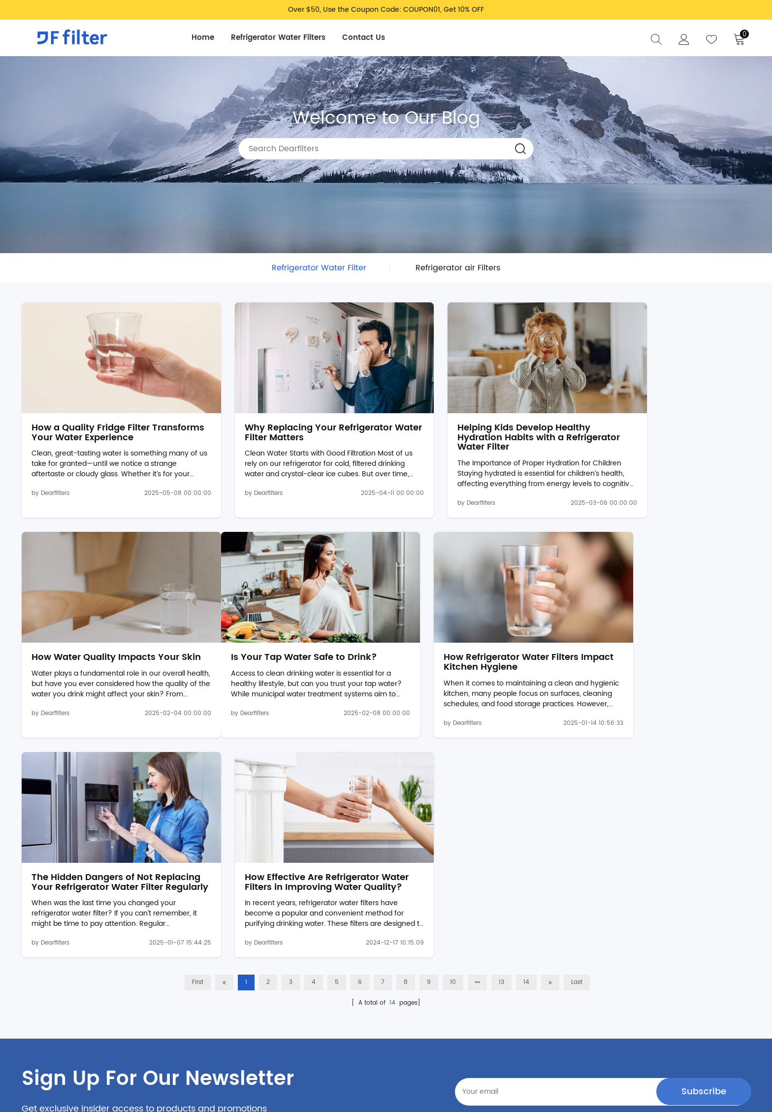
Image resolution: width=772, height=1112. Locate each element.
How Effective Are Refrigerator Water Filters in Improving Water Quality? (662, 636)
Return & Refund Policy (349, 988)
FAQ (428, 957)
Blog (429, 973)
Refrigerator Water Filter (319, 268)
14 (526, 741)
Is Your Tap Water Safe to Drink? (105, 627)
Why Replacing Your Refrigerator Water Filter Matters (291, 417)
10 (453, 741)
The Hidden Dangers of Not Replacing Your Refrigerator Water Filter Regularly (465, 636)
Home (205, 38)
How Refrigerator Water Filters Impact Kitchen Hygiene (284, 632)
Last (576, 741)
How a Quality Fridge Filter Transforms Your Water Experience (91, 421)
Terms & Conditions (344, 1004)
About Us (436, 988)
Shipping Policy (337, 973)
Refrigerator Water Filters (280, 38)
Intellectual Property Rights (67, 1031)
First (197, 741)
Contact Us (366, 38)
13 (501, 741)
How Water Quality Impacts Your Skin (663, 417)
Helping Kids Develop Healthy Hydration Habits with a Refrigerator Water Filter (469, 421)
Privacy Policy (334, 957)
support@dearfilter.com (84, 1019)
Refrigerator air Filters (458, 268)
